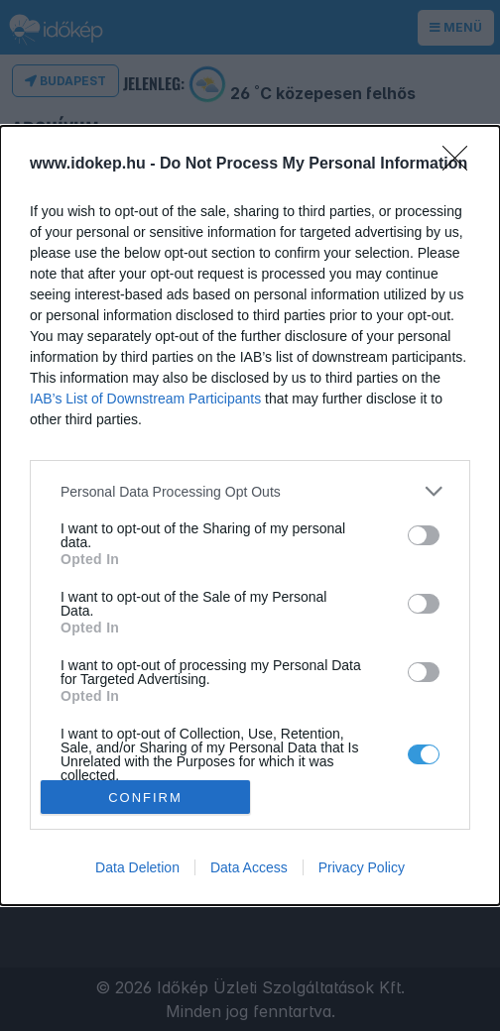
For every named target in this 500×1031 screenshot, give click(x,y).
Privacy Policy (361, 867)
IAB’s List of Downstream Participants (145, 398)
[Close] (461, 164)
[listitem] (250, 491)
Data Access (249, 867)
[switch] (423, 535)
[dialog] (250, 515)
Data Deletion (137, 867)
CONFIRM (145, 796)
